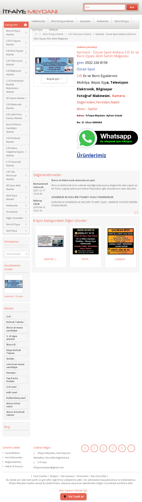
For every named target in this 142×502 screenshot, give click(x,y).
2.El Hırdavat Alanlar (13, 139)
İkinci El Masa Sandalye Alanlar (13, 128)
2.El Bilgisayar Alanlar (13, 72)
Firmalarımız (11, 241)
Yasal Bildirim (12, 453)
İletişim (54, 476)
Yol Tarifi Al (73, 496)
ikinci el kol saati (13, 405)
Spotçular (85, 21)
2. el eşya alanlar (11, 337)
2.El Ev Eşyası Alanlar (13, 42)
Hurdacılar (12, 211)
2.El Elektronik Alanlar (13, 106)
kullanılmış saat (16, 397)
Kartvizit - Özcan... (14, 296)
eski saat (11, 392)
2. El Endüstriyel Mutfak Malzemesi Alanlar (14, 86)
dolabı (10, 358)
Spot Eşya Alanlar (11, 197)
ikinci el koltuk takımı (15, 413)
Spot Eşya (11, 230)
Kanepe (11, 372)
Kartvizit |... (51, 259)
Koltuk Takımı (14, 322)
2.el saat (11, 386)
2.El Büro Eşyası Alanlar (14, 52)
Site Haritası (67, 476)
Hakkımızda (38, 21)
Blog (7, 427)
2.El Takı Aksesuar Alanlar (11, 175)
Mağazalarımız (13, 462)
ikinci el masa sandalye (14, 329)
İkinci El (11, 344)
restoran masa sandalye (15, 365)
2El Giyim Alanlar (15, 98)
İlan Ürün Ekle (98, 476)
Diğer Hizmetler (14, 218)
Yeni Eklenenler (13, 457)
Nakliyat (53, 29)
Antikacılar (12, 205)
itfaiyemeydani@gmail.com (49, 467)
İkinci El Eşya (13, 224)
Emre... (86, 259)
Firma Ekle (82, 476)
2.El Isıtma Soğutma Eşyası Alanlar (15, 151)
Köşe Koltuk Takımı (13, 351)
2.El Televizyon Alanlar (14, 62)
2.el (8, 316)
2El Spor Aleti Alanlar (13, 187)
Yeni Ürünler (40, 476)
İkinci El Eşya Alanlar (13, 32)
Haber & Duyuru (14, 466)
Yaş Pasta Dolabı (12, 380)
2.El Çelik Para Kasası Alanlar (14, 116)
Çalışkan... (120, 259)
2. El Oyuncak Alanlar (13, 163)
